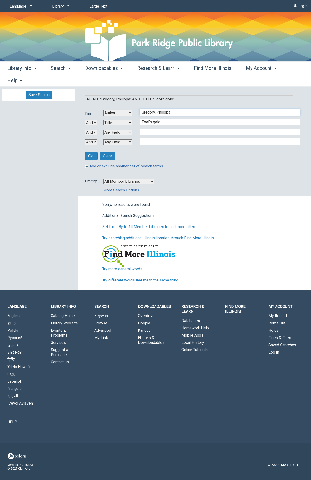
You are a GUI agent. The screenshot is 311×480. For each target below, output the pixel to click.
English (13, 316)
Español (14, 381)
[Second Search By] (117, 122)
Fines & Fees (279, 337)
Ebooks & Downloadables (151, 340)
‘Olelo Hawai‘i (18, 366)
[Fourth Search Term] (217, 141)
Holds (273, 330)
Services (58, 342)
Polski (12, 330)
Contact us (60, 362)
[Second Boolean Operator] (91, 132)
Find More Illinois (212, 80)
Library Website (64, 323)
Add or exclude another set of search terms (124, 166)
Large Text (98, 6)
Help (12, 422)
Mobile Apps (192, 335)
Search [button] (60, 80)
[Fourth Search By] (117, 142)
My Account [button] (280, 306)
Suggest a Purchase (59, 352)
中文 (11, 374)
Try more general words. (122, 269)
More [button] (255, 80)
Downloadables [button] (103, 80)
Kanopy (144, 330)
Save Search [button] (39, 94)
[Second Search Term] (217, 122)
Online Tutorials (194, 350)
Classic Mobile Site (283, 465)
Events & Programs (59, 333)
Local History (192, 342)
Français (14, 388)
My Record (277, 316)
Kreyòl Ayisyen (20, 403)
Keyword (101, 316)
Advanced (102, 330)
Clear (107, 156)
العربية (12, 396)
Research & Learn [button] (158, 80)
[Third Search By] (117, 132)
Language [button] (16, 306)
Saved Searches (282, 345)
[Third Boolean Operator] (91, 142)
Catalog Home (63, 316)
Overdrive (146, 316)
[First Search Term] (217, 112)
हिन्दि (11, 359)
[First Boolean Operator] (91, 122)
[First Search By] (117, 113)
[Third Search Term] (217, 131)
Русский (14, 337)
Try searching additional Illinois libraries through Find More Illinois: (158, 238)
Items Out (276, 323)
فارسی (13, 345)
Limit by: (91, 181)
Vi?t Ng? (14, 352)
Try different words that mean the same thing (140, 280)
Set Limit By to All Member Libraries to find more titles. (149, 226)
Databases (190, 320)
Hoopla (144, 323)
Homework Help (195, 328)
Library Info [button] (21, 80)
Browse (100, 323)
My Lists (101, 337)
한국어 (13, 323)
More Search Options (121, 190)
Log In (303, 6)
